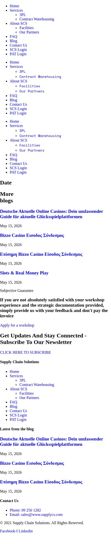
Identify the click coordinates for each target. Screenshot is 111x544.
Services (16, 10)
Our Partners (29, 32)
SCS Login (18, 50)
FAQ (13, 36)
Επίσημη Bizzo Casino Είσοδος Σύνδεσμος (41, 254)
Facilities (26, 28)
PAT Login (18, 54)
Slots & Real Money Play (24, 272)
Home (14, 6)
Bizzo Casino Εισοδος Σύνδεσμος (32, 235)
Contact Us (18, 45)
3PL (22, 15)
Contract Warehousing (36, 19)
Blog (13, 41)
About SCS (18, 23)
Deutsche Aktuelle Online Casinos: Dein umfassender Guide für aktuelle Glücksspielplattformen (51, 214)
